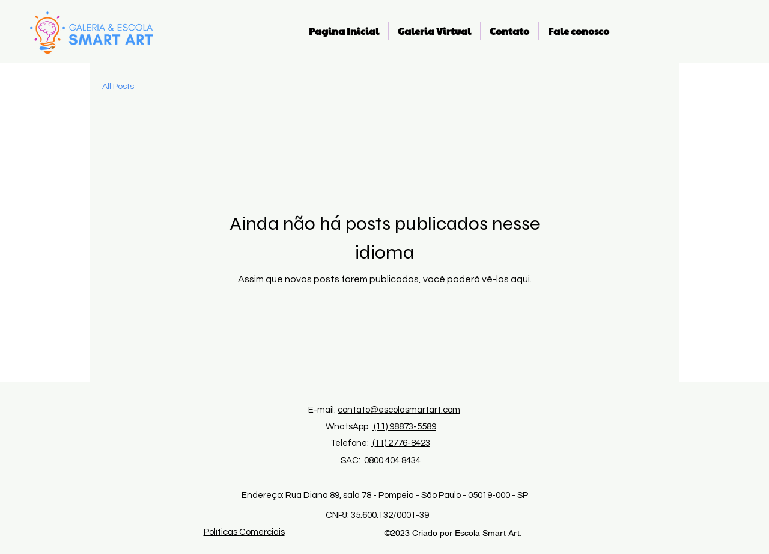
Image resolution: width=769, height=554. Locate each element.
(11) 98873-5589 (404, 426)
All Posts (118, 86)
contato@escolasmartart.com (399, 409)
